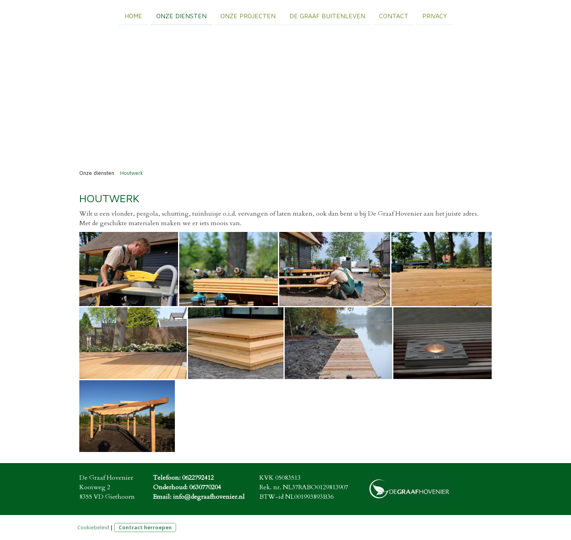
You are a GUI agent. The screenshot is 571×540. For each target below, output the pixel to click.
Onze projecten (248, 15)
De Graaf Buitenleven (327, 15)
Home (133, 15)
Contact (393, 15)
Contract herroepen (145, 527)
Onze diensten (181, 15)
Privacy (434, 15)
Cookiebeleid (93, 527)
